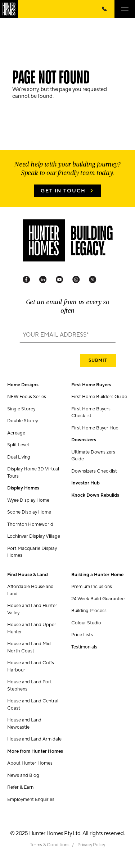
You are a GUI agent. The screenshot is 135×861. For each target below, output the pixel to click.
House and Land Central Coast (32, 704)
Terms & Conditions (50, 845)
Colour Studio (86, 623)
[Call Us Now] (104, 9)
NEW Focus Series (26, 397)
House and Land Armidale (34, 739)
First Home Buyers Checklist (91, 412)
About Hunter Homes (30, 763)
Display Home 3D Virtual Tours (33, 472)
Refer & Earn (20, 787)
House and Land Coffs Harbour (30, 666)
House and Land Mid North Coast (29, 647)
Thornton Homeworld (30, 524)
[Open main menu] (124, 9)
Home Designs (23, 385)
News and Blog (23, 775)
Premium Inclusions (91, 586)
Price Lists (82, 635)
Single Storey (21, 409)
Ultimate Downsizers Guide (93, 455)
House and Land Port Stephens (29, 685)
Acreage (16, 433)
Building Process (89, 611)
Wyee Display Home (28, 500)
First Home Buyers (91, 385)
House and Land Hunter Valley (32, 609)
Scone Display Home (29, 512)
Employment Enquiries (30, 799)
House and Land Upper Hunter (31, 628)
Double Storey (22, 421)
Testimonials (84, 647)
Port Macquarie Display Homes (32, 552)
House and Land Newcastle (24, 723)
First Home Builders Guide (99, 397)
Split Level (18, 445)
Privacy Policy (91, 845)
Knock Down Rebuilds (95, 495)
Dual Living (18, 457)
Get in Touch (63, 191)
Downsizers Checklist (94, 471)
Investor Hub (85, 483)
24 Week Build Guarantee (98, 599)
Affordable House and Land (30, 590)
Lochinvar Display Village (33, 536)
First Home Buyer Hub (94, 428)
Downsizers (83, 440)
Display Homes (23, 488)
